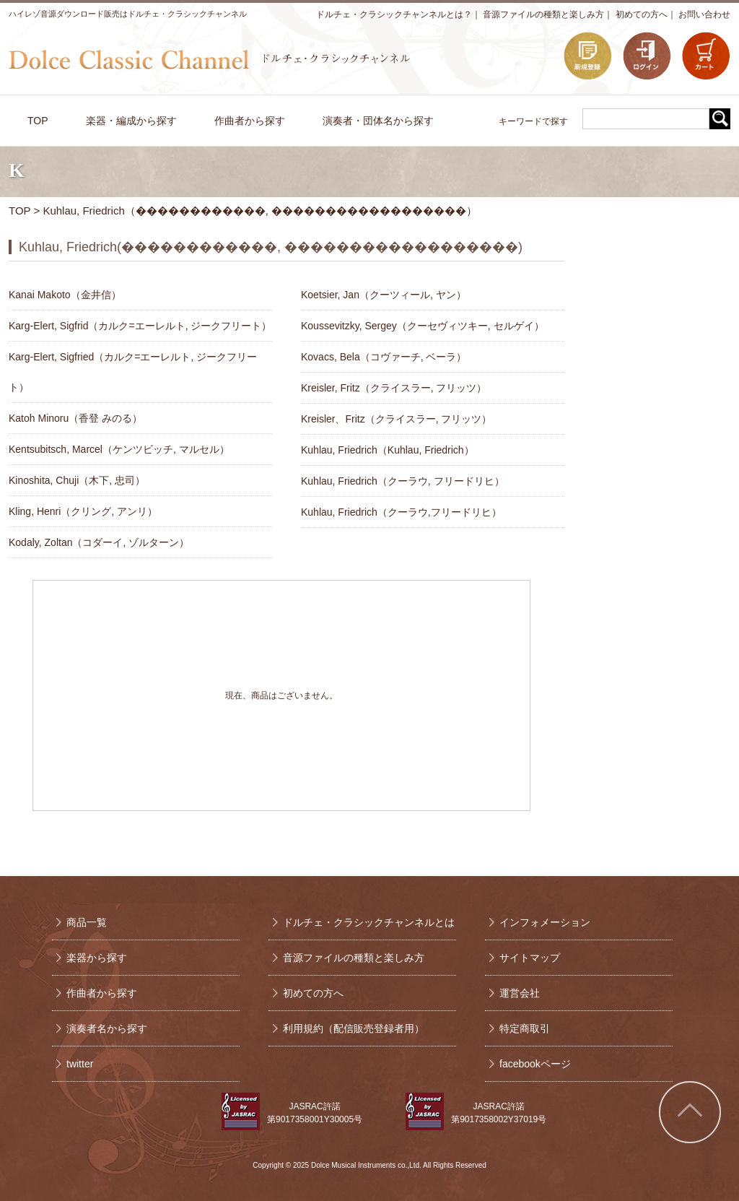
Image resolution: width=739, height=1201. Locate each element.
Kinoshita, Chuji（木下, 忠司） (77, 480)
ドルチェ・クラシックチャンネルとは (369, 922)
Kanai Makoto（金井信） (65, 294)
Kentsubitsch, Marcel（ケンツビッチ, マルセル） (119, 449)
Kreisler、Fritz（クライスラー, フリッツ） (396, 419)
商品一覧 (86, 922)
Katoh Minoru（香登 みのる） (75, 418)
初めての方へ (642, 14)
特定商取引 (524, 1028)
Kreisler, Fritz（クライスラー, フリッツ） (393, 388)
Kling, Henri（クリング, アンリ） (83, 511)
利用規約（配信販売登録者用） (353, 1028)
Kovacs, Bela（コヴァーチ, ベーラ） (384, 357)
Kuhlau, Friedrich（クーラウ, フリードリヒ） (402, 481)
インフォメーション (544, 922)
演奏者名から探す (106, 1028)
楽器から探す (96, 957)
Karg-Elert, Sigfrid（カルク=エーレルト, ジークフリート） (140, 325)
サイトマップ (529, 957)
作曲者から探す (101, 993)
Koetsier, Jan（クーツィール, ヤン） (383, 294)
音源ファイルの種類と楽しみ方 (543, 14)
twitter (79, 1064)
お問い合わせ (704, 14)
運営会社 (519, 993)
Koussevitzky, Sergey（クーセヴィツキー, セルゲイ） (422, 325)
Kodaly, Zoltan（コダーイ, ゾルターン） (99, 542)
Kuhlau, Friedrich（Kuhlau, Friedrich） (387, 450)
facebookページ (535, 1064)
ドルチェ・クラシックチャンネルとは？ (394, 14)
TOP (19, 210)
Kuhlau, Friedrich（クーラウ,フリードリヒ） (401, 512)
